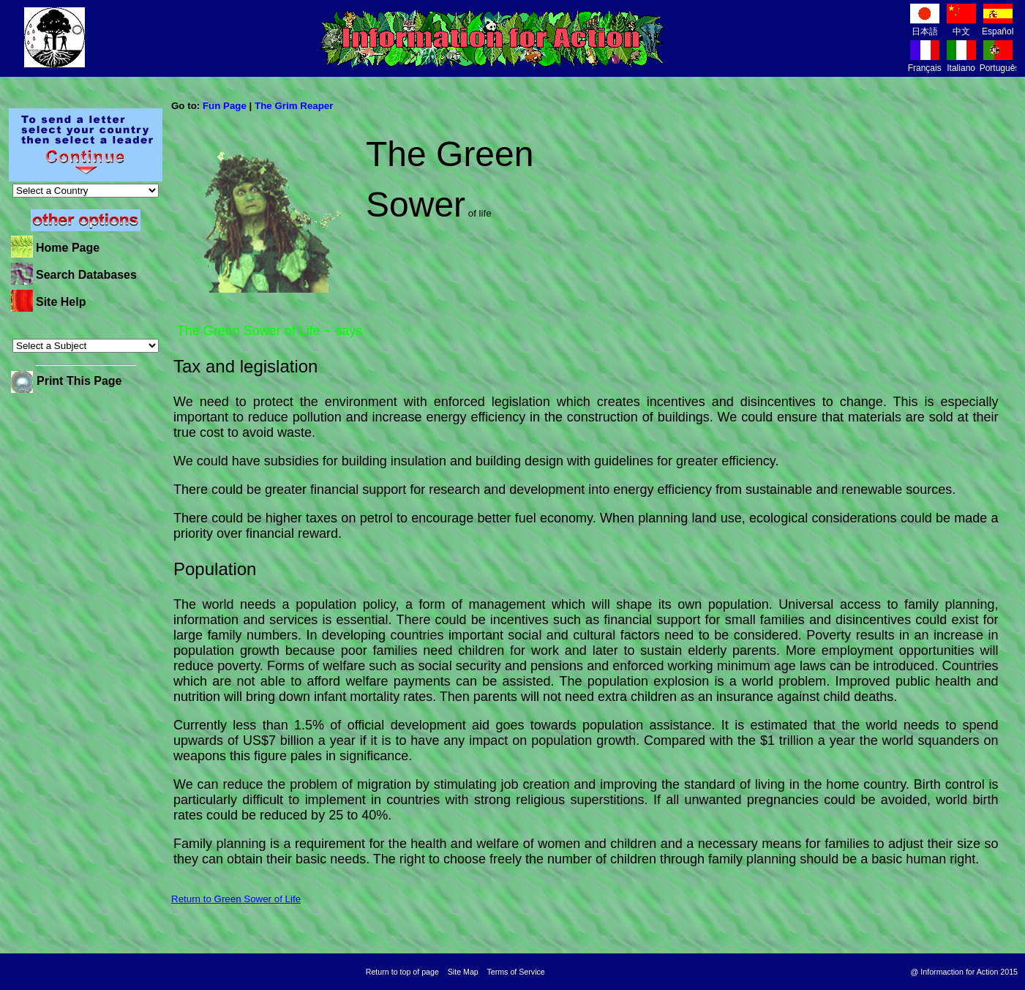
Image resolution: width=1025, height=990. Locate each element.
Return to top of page (402, 971)
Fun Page (225, 105)
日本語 (924, 26)
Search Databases (86, 275)
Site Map (463, 971)
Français (925, 62)
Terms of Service (515, 971)
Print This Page (79, 381)
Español (997, 26)
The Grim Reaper (294, 105)
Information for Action (492, 38)
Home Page (68, 247)
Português (1000, 62)
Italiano (961, 62)
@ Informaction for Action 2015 (964, 971)
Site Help (61, 302)
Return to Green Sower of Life (236, 898)
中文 (961, 26)
